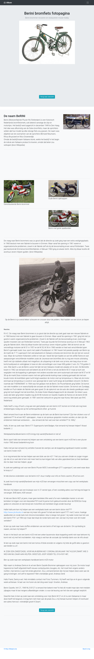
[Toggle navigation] (87, 2)
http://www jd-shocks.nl (13, 512)
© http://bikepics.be (10, 649)
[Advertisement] (47, 80)
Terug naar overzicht (47, 97)
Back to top (86, 649)
